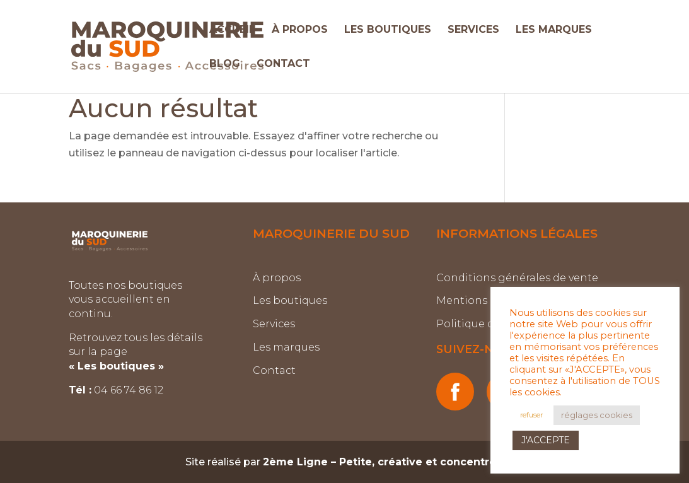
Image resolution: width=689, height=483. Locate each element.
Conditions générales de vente (517, 278)
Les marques (286, 347)
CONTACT (283, 64)
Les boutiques (290, 300)
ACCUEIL (232, 30)
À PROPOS (300, 30)
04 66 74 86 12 (130, 390)
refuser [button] (531, 414)
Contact (274, 370)
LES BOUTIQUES (387, 30)
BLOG (224, 64)
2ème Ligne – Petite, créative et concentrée (383, 462)
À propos (277, 278)
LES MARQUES (554, 30)
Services (274, 324)
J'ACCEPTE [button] (545, 440)
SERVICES (473, 30)
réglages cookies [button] (596, 415)
